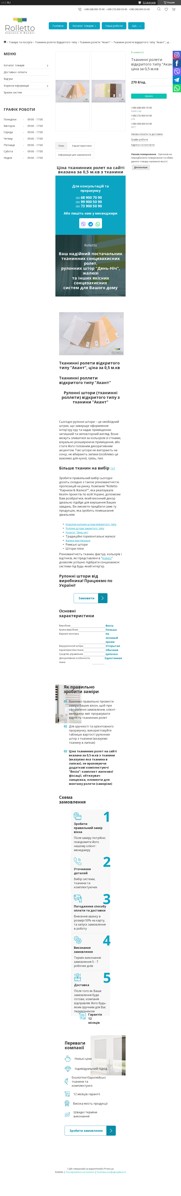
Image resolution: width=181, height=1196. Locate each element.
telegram (90, 224)
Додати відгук (166, 9)
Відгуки (8, 78)
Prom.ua (109, 1168)
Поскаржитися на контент (80, 1172)
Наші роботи (114, 26)
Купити (149, 96)
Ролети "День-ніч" (77, 532)
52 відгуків (149, 2)
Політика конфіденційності (111, 1172)
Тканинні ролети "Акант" (95, 42)
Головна (57, 26)
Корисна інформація (16, 85)
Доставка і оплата (15, 72)
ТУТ (112, 468)
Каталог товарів (83, 26)
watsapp (97, 224)
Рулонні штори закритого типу (85, 528)
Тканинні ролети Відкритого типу (56, 42)
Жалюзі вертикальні (78, 540)
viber (83, 224)
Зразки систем (13, 92)
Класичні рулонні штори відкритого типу (91, 524)
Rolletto (107, 558)
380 (89, 198)
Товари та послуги (20, 42)
